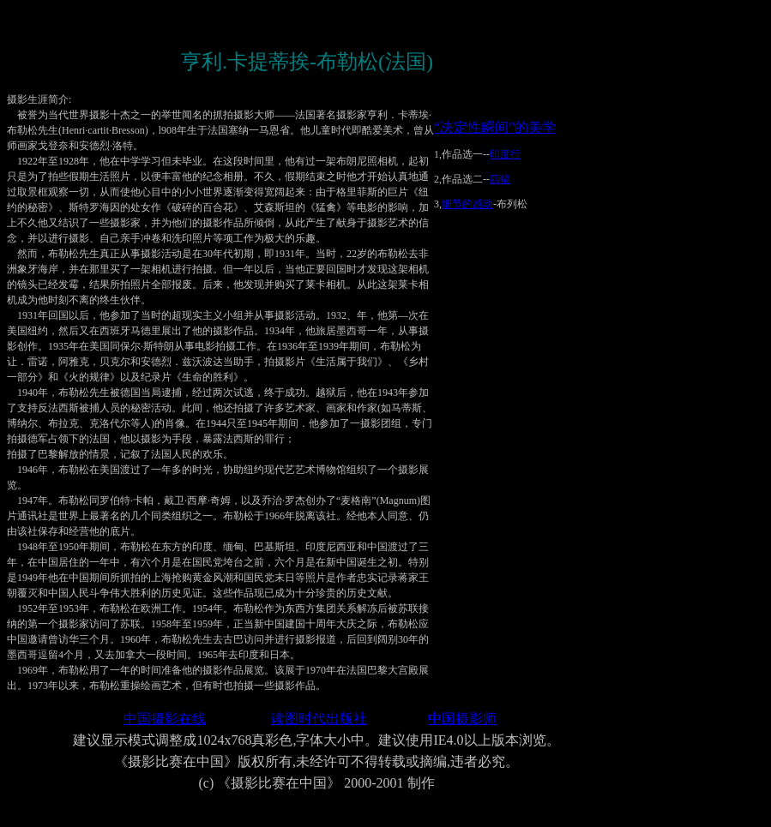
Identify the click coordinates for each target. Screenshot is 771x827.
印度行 (505, 154)
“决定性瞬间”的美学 (495, 127)
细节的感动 (467, 204)
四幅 (500, 179)
